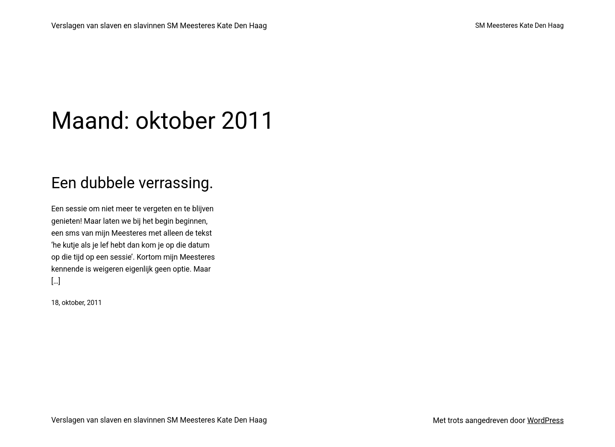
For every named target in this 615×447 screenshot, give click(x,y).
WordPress (545, 420)
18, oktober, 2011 (76, 303)
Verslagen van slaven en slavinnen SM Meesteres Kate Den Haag (159, 25)
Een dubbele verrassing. (132, 183)
